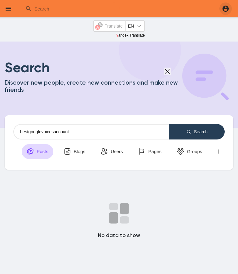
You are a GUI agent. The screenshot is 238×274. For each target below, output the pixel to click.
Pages (149, 151)
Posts (37, 151)
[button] (225, 8)
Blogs (75, 151)
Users (112, 151)
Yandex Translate (130, 35)
